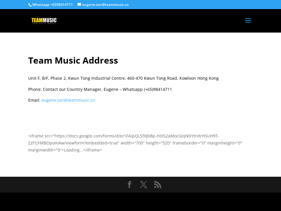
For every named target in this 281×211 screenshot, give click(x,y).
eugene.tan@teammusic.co (68, 100)
